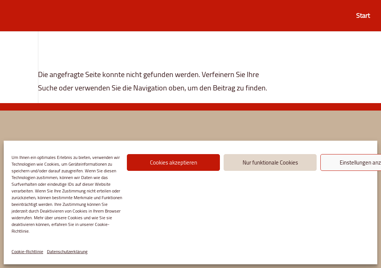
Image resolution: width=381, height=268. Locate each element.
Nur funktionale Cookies (270, 162)
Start (363, 17)
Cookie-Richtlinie (27, 251)
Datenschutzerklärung (67, 251)
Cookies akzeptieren (173, 162)
